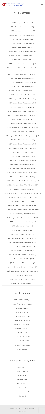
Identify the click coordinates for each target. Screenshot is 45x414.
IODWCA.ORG (22, 411)
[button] (42, 4)
